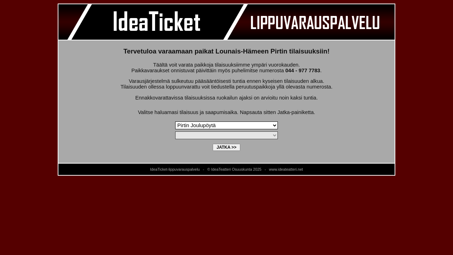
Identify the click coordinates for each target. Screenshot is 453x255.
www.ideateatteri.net (286, 169)
